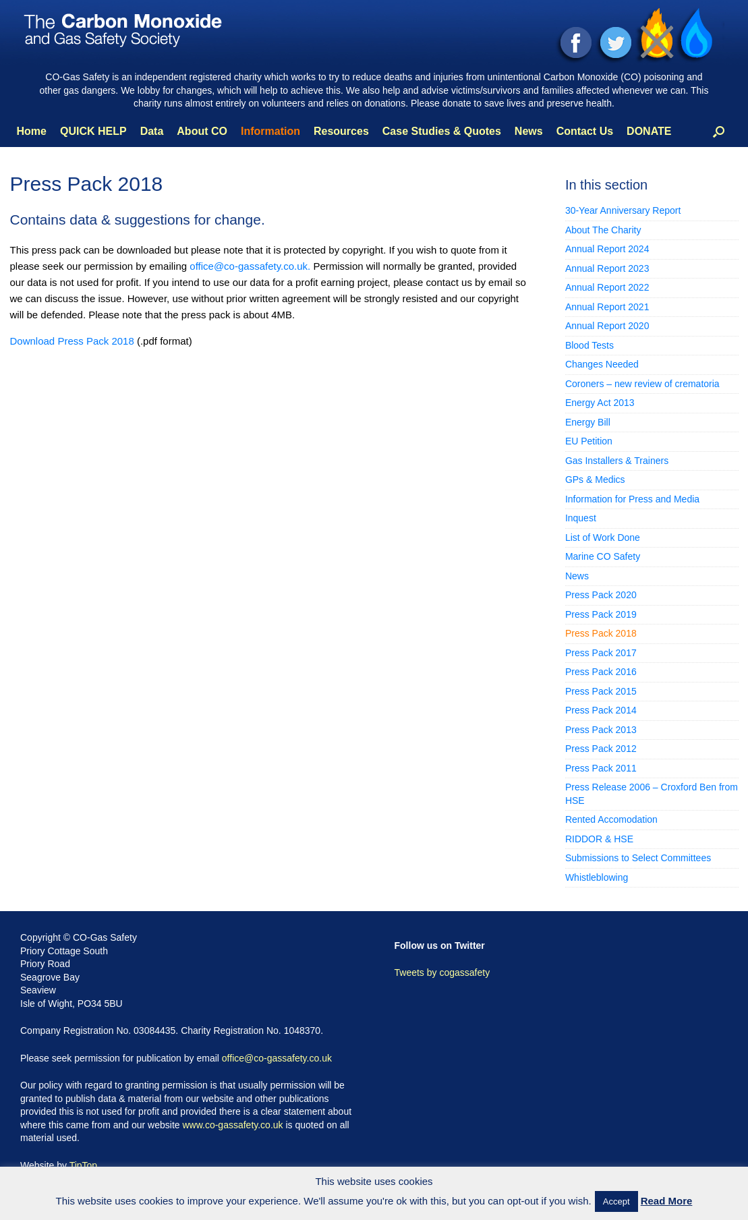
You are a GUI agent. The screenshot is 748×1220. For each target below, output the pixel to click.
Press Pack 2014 (601, 710)
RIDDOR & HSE (599, 839)
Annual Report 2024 (607, 248)
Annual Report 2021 (607, 306)
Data (152, 131)
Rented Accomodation (611, 819)
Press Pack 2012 (601, 748)
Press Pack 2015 (601, 691)
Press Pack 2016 (601, 671)
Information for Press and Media (632, 499)
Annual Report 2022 (607, 287)
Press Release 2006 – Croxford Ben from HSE (651, 794)
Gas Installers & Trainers (616, 460)
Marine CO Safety (602, 556)
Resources (341, 131)
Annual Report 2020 (607, 325)
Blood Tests (589, 345)
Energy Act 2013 (600, 402)
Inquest (580, 518)
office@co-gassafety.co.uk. (251, 266)
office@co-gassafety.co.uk (277, 1058)
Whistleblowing (596, 877)
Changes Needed (602, 364)
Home (32, 131)
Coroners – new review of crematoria (642, 383)
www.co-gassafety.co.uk (232, 1125)
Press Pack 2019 (601, 614)
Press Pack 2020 (601, 594)
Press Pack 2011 (601, 768)
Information (270, 131)
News (529, 131)
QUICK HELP (93, 131)
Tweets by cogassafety (442, 972)
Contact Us (584, 131)
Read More (667, 1201)
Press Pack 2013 (601, 729)
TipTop (83, 1165)
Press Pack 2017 (601, 652)
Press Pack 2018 (601, 633)
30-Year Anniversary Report (623, 210)
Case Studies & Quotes (441, 131)
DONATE (649, 131)
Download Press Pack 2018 (72, 341)
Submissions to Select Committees (638, 857)
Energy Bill (587, 422)
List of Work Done (602, 537)
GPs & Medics (595, 479)
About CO (202, 131)
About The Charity (603, 230)
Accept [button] (616, 1201)
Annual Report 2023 (607, 268)
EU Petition (588, 441)
